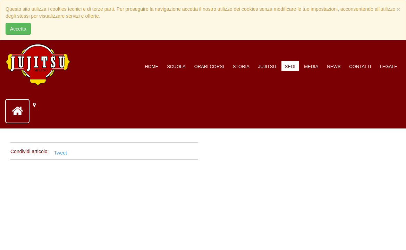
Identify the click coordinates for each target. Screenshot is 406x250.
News (333, 66)
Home (151, 66)
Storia (241, 66)
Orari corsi (209, 66)
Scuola (176, 66)
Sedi (290, 66)
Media (311, 66)
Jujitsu (267, 66)
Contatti (360, 66)
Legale (388, 66)
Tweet (60, 153)
